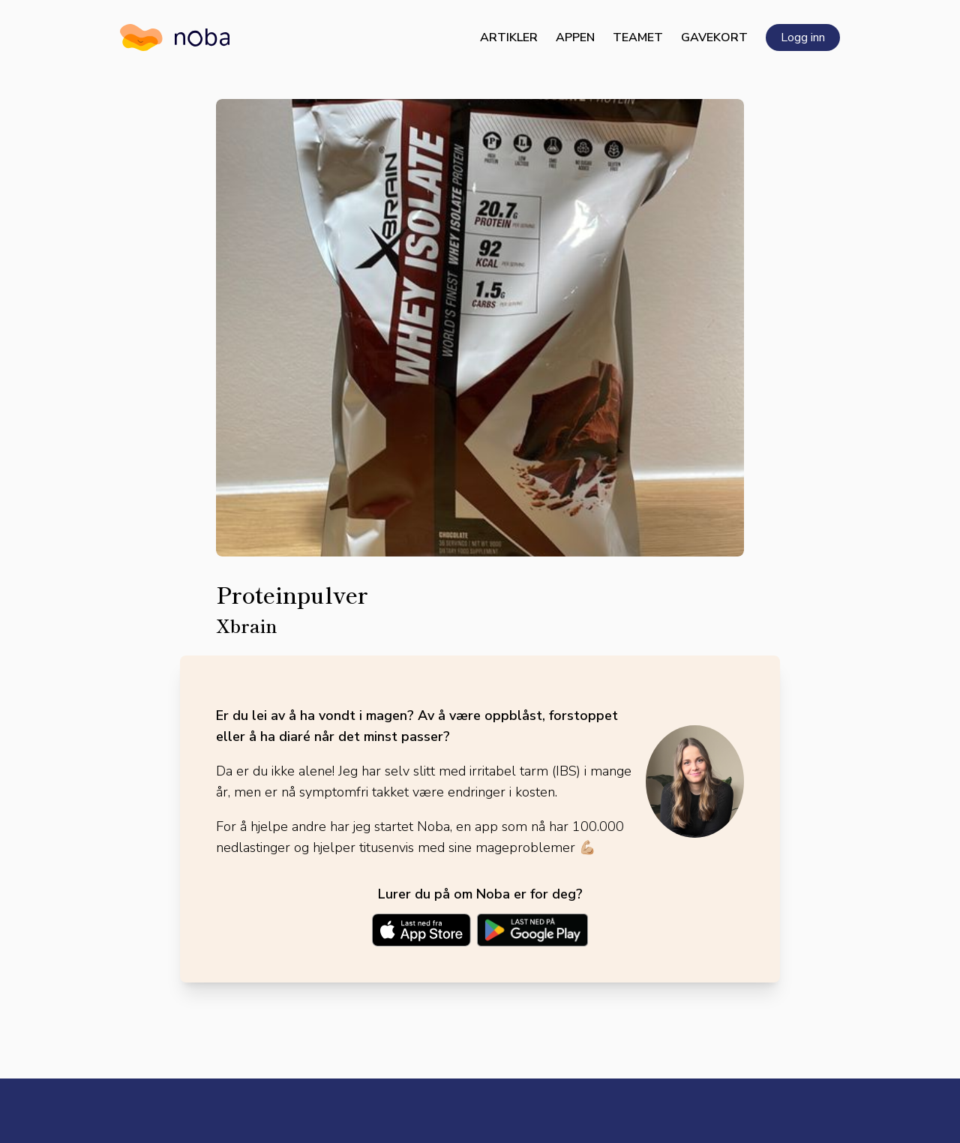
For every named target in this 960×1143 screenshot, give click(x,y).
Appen (575, 37)
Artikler (509, 37)
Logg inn (803, 37)
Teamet (638, 37)
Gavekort (714, 37)
